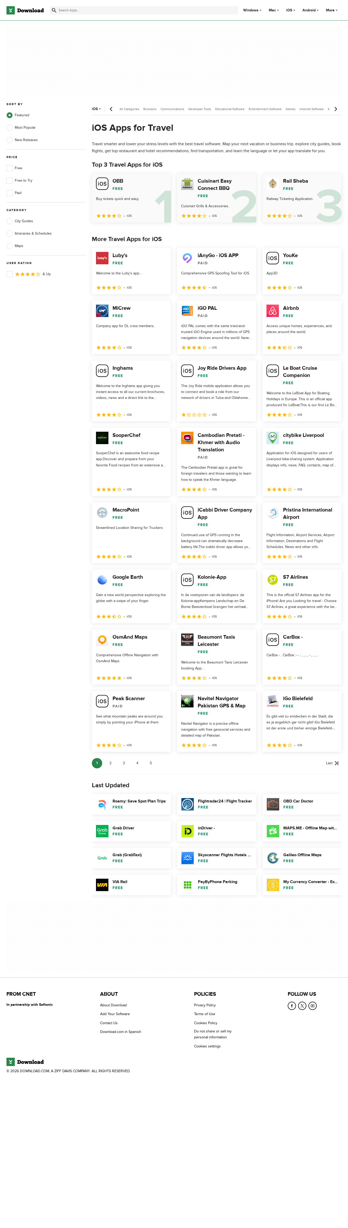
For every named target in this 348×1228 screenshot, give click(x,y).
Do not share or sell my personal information (213, 1034)
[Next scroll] (335, 109)
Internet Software (312, 109)
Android (309, 10)
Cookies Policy (205, 1023)
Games (290, 109)
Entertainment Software (265, 109)
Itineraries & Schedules (29, 233)
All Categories (129, 109)
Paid (13, 193)
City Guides (19, 221)
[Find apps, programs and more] (144, 10)
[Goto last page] (332, 763)
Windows (250, 10)
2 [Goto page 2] (110, 763)
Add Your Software (115, 1014)
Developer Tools (199, 109)
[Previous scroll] (111, 109)
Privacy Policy (205, 1005)
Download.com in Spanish (120, 1032)
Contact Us (109, 1023)
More (332, 10)
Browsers (150, 109)
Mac (272, 10)
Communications (172, 109)
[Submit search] (54, 10)
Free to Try (19, 180)
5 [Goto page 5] (151, 763)
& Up (28, 274)
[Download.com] (25, 10)
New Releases (22, 140)
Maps (14, 246)
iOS (289, 10)
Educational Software (230, 109)
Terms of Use (204, 1014)
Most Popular (21, 128)
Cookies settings (207, 1046)
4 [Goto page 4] (137, 763)
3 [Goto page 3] (124, 763)
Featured (17, 115)
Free (14, 168)
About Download (113, 1005)
